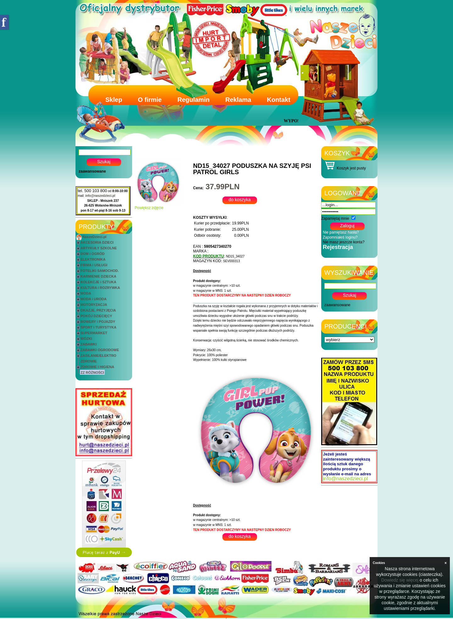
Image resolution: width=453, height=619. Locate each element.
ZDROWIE (89, 361)
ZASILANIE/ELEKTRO (98, 355)
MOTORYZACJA (94, 305)
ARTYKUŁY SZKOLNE (99, 248)
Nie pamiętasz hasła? (341, 232)
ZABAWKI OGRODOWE (100, 350)
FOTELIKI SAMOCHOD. (100, 271)
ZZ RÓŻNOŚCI (92, 372)
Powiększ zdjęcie (158, 206)
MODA (86, 293)
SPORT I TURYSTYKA (98, 327)
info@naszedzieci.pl (100, 195)
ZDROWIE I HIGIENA (97, 367)
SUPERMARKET (94, 333)
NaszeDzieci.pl (94, 237)
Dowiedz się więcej (399, 580)
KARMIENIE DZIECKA (98, 276)
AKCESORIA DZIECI (97, 242)
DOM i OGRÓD (92, 254)
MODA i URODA (94, 299)
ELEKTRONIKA (93, 259)
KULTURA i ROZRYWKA (100, 288)
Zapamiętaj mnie (335, 218)
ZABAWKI (89, 344)
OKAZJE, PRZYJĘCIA (98, 310)
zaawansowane (92, 171)
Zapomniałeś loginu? (340, 237)
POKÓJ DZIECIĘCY (96, 316)
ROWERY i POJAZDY (98, 321)
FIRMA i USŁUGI (94, 265)
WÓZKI (86, 338)
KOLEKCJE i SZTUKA (98, 282)
